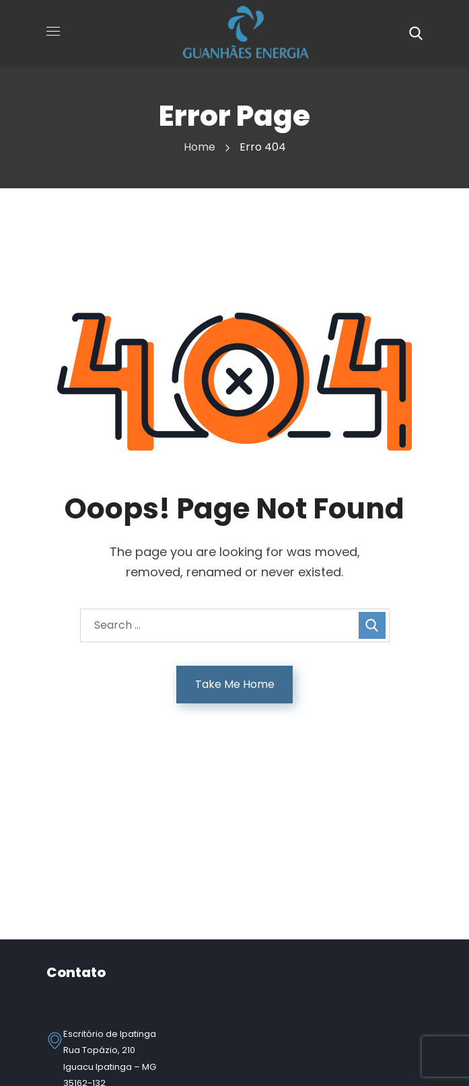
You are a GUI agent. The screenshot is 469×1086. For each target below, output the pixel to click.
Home (199, 147)
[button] (416, 33)
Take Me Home (235, 684)
